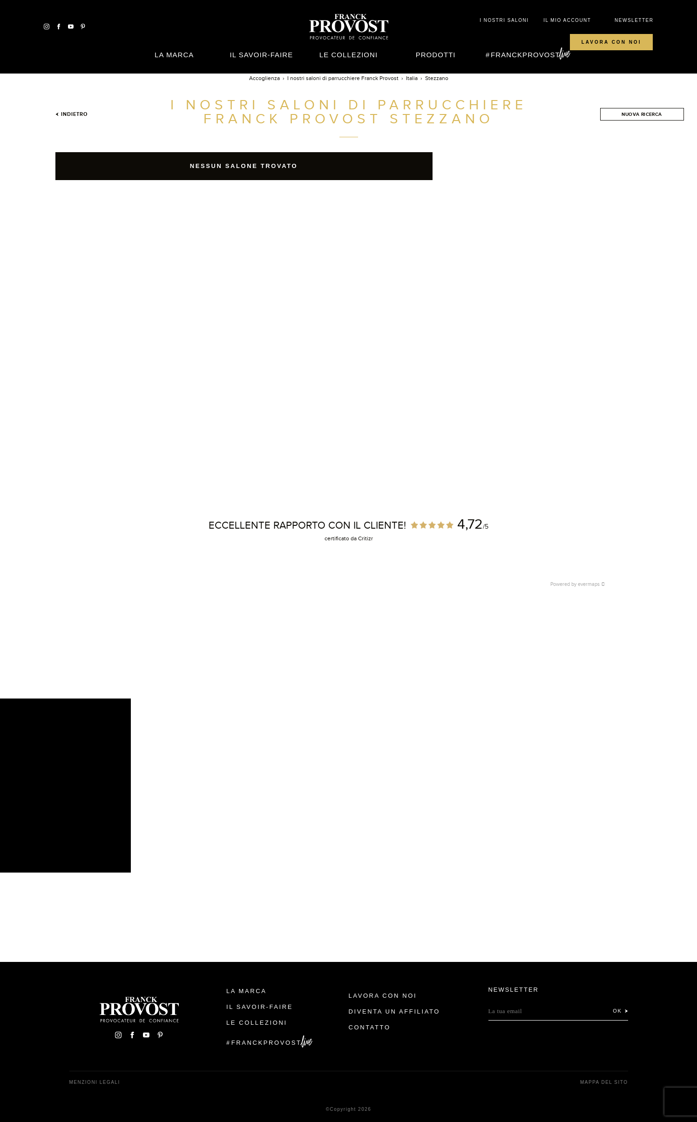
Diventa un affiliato (394, 1011)
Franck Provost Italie (348, 27)
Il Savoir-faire (261, 55)
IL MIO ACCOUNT (567, 20)
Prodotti (436, 55)
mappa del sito (604, 1082)
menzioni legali (94, 1082)
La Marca (174, 55)
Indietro (71, 114)
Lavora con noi (612, 42)
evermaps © (591, 584)
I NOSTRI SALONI (504, 20)
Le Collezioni (348, 55)
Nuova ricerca (642, 114)
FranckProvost (525, 55)
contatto (370, 1027)
